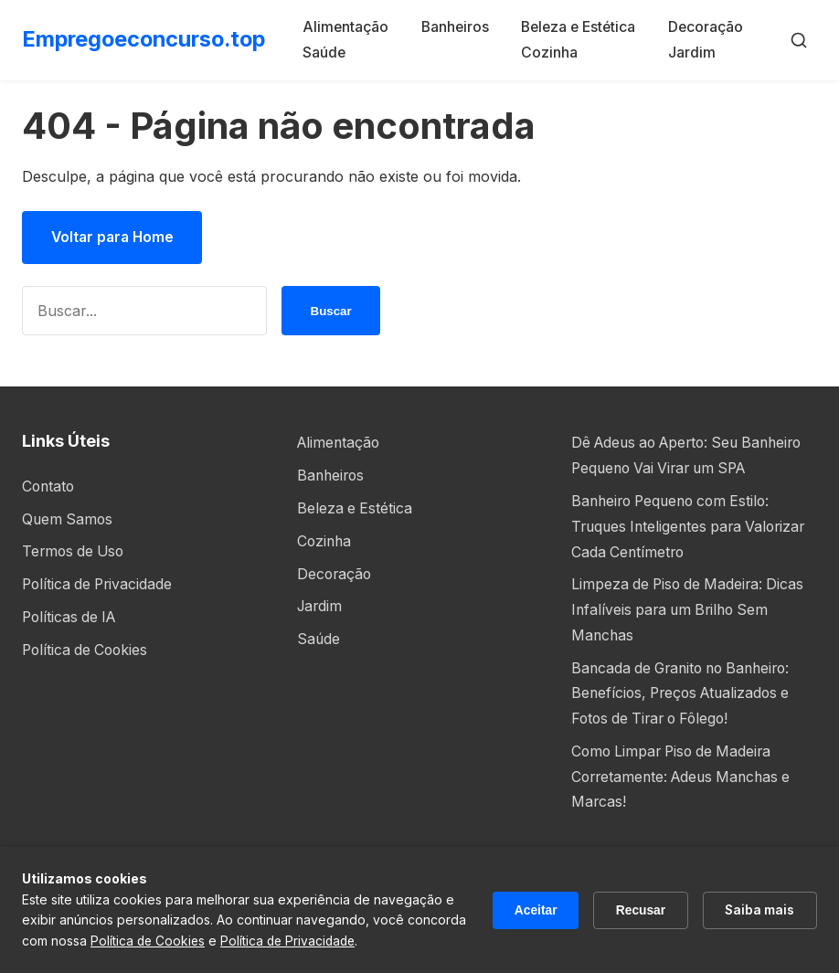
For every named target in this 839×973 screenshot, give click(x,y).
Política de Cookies (87, 648)
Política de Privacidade (99, 583)
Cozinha (551, 51)
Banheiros (459, 26)
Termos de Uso (75, 551)
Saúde (329, 51)
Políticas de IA (71, 616)
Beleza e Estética (583, 26)
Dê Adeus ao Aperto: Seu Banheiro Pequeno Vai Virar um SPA (681, 468)
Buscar (331, 311)
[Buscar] (799, 39)
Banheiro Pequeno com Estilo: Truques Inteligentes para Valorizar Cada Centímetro (693, 550)
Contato (49, 487)
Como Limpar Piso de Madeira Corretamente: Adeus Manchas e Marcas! (686, 796)
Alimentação (351, 26)
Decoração (710, 26)
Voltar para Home (114, 237)
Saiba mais (758, 909)
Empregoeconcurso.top (148, 39)
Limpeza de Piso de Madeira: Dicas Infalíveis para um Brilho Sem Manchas (691, 632)
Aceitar (530, 910)
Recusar (637, 910)
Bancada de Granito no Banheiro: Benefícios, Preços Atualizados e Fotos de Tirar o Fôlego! (686, 713)
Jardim (695, 51)
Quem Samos (68, 519)
